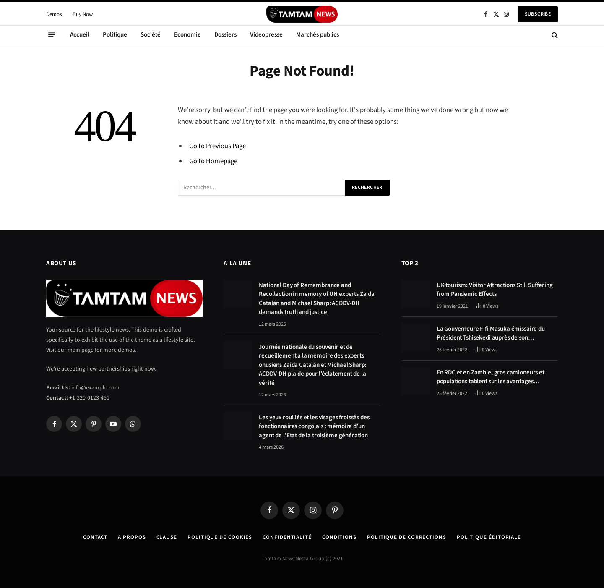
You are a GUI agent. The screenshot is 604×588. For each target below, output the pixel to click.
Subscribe (538, 14)
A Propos (132, 537)
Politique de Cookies (219, 537)
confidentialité (287, 537)
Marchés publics (317, 34)
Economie (187, 34)
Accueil (79, 34)
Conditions (339, 537)
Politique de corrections (406, 537)
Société (151, 34)
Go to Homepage (213, 161)
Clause (166, 537)
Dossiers (225, 34)
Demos (54, 14)
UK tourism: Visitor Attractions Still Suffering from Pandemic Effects (495, 289)
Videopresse (266, 34)
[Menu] (51, 34)
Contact (95, 537)
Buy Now (83, 14)
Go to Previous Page (217, 146)
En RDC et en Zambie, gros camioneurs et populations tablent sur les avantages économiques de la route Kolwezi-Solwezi (491, 377)
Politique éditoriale (489, 537)
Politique (115, 34)
